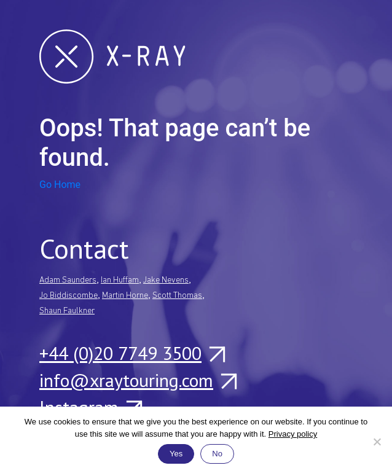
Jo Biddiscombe (68, 295)
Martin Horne (125, 295)
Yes (176, 453)
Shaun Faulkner (67, 311)
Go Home (59, 184)
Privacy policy (293, 434)
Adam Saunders (67, 280)
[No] (376, 441)
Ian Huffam (120, 280)
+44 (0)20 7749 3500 (131, 353)
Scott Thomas (177, 295)
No (217, 453)
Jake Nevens (166, 280)
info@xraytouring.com (137, 380)
